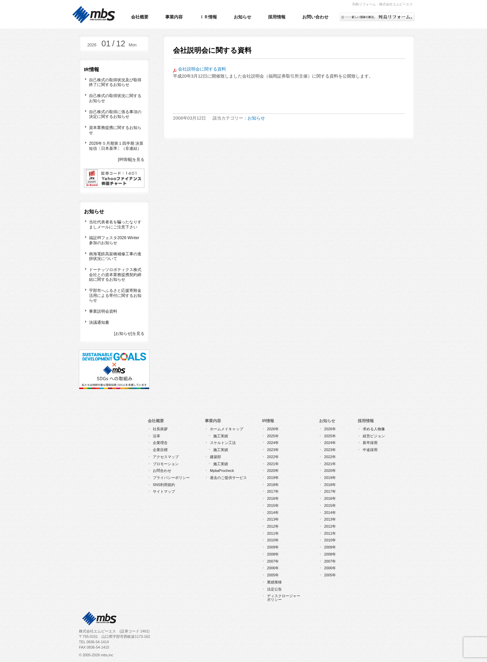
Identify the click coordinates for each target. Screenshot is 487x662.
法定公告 (274, 589)
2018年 (273, 485)
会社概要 (139, 16)
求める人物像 (374, 429)
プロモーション (166, 464)
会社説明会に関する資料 (202, 69)
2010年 (273, 540)
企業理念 (160, 443)
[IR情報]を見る (131, 159)
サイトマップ (164, 491)
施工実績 (220, 436)
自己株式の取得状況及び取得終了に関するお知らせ (115, 82)
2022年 (273, 457)
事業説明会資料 (103, 311)
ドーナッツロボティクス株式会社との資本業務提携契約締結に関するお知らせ (115, 274)
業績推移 (274, 582)
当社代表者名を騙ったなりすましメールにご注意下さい (115, 224)
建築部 (215, 457)
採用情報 (276, 16)
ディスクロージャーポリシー (283, 598)
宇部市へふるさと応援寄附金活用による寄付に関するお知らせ (115, 295)
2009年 (273, 547)
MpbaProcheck (222, 471)
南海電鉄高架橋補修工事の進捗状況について (115, 256)
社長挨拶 (160, 429)
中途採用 (370, 450)
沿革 (156, 436)
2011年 (273, 533)
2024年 (273, 443)
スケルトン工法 (223, 443)
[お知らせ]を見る (129, 333)
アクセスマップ (166, 457)
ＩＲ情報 (208, 16)
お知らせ (242, 16)
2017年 (273, 491)
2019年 (273, 478)
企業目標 (160, 450)
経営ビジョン (374, 436)
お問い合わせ (315, 16)
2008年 (273, 554)
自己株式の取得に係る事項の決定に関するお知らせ (115, 114)
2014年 (273, 513)
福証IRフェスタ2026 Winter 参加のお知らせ (114, 240)
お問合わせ (162, 471)
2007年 (273, 561)
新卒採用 (370, 443)
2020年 (273, 471)
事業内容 (174, 16)
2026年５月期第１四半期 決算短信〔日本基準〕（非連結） (116, 146)
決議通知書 (99, 322)
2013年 (273, 519)
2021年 (273, 464)
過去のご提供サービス (228, 478)
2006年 (273, 568)
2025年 (273, 436)
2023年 (273, 450)
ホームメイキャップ (226, 429)
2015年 (273, 505)
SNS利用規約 (164, 485)
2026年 (273, 429)
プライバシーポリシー (171, 478)
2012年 (273, 526)
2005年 (273, 575)
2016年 (273, 498)
